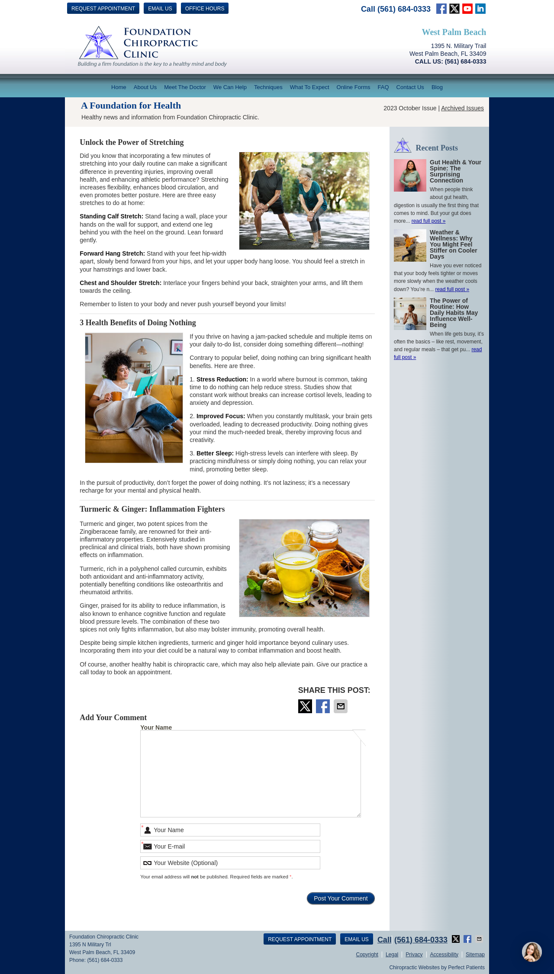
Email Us (160, 9)
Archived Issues (462, 108)
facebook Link (441, 8)
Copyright (367, 955)
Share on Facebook (324, 706)
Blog (437, 87)
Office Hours (205, 9)
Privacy (414, 955)
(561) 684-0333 (404, 9)
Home (118, 87)
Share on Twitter (306, 706)
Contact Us (410, 87)
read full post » (429, 221)
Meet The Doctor (185, 87)
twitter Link (454, 8)
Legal (392, 955)
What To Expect (309, 87)
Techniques (268, 87)
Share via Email (341, 706)
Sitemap (475, 955)
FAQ (383, 87)
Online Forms (353, 87)
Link (467, 8)
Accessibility (444, 955)
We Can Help (230, 87)
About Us (145, 87)
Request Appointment (103, 9)
